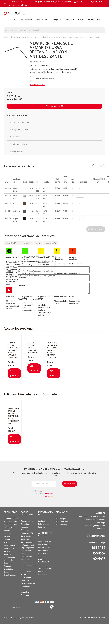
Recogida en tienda (17, 129)
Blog (98, 20)
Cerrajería (8, 563)
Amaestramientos (25, 20)
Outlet (6, 572)
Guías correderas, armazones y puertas (11, 548)
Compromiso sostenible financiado (26, 592)
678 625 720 (81, 2)
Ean (38, 243)
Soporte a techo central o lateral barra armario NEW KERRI (13, 350)
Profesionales (15, 151)
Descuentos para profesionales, (18, 3)
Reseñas (26, 243)
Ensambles (8, 533)
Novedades (8, 569)
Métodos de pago (28, 545)
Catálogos (54, 20)
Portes (23, 574)
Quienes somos (27, 521)
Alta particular (44, 548)
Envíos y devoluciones (18, 122)
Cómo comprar (27, 542)
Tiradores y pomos (11, 519)
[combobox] (54, 30)
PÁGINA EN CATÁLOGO (45, 78)
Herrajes (7, 536)
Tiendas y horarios (64, 2)
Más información (37, 84)
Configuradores (42, 20)
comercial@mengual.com (95, 526)
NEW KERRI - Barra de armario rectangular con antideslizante (13, 416)
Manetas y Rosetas (11, 522)
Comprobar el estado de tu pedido (26, 560)
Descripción (11, 243)
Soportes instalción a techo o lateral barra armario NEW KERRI (52, 350)
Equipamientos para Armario (18, 37)
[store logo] (14, 13)
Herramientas (9, 557)
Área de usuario (44, 542)
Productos (11, 20)
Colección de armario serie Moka (41, 37)
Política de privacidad (93, 618)
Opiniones (42, 574)
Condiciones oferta (17, 144)
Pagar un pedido (27, 548)
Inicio (5, 37)
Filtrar (100, 166)
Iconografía (51, 243)
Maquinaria (8, 560)
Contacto (90, 20)
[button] (24, 373)
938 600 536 (97, 2)
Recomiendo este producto (31, 299)
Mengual (60, 519)
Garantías (13, 137)
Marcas (81, 20)
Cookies (103, 618)
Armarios (7, 554)
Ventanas (7, 566)
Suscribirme (69, 484)
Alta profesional (44, 545)
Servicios (68, 20)
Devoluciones (26, 572)
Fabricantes (62, 522)
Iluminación (8, 531)
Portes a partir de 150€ (43, 2)
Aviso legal (83, 618)
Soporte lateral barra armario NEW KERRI (32, 348)
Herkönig (61, 525)
